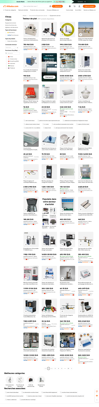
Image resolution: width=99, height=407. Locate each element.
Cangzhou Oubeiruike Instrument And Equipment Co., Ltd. (85, 260)
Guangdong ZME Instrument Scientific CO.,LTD (67, 48)
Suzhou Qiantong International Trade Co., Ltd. (31, 292)
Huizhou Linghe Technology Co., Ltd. (31, 111)
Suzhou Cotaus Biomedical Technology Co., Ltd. (67, 114)
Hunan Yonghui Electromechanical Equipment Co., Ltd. (31, 79)
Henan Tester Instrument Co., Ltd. (31, 159)
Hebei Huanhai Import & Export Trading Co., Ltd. (85, 324)
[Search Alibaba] (36, 6)
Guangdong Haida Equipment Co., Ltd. (31, 48)
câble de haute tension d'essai (32, 124)
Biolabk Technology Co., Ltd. (67, 259)
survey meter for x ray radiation (32, 128)
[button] (50, 6)
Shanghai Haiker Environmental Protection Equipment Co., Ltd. (67, 191)
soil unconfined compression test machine (62, 124)
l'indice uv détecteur (11, 399)
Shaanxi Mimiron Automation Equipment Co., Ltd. (67, 157)
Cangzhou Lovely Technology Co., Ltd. (67, 327)
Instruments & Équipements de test (38, 15)
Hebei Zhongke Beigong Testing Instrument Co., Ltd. (49, 157)
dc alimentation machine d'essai (30, 392)
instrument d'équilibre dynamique (53, 396)
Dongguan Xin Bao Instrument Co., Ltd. (67, 358)
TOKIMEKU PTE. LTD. (83, 222)
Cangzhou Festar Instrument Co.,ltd (67, 293)
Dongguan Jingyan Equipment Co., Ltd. (67, 222)
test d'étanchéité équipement (49, 392)
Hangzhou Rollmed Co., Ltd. (85, 110)
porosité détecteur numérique (27, 399)
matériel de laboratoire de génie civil (74, 396)
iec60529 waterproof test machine (14, 396)
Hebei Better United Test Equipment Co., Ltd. (67, 79)
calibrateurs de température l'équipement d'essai (75, 120)
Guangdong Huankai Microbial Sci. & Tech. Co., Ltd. (49, 112)
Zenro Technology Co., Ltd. (48, 292)
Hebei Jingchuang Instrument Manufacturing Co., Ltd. (85, 79)
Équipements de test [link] (55, 15)
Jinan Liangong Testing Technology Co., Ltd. (49, 258)
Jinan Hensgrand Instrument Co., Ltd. (31, 358)
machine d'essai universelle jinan (68, 392)
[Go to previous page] (45, 368)
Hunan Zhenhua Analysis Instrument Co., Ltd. (85, 157)
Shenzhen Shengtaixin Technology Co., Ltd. (49, 326)
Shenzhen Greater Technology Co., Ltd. (49, 190)
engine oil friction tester (82, 124)
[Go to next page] (71, 368)
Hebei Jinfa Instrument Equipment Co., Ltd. (31, 222)
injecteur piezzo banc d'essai (33, 396)
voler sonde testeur (29, 120)
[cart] (75, 6)
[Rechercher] (57, 6)
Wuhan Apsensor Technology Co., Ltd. (31, 258)
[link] (97, 391)
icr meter (46, 124)
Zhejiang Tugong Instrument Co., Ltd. (85, 48)
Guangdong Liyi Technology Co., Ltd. (49, 358)
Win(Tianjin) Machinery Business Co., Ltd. (31, 190)
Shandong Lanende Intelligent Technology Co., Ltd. (85, 361)
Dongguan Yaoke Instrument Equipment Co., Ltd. (49, 48)
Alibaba (24, 15)
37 (68, 368)
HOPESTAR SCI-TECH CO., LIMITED (85, 293)
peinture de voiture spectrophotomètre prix (49, 120)
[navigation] (12, 192)
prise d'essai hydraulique (11, 392)
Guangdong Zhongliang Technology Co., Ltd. (85, 190)
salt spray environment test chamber (63, 128)
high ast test (47, 128)
